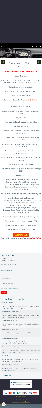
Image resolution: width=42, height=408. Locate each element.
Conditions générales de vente (21, 402)
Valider (4, 292)
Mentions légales (21, 396)
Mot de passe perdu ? (13, 288)
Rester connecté (7, 284)
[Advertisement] (21, 21)
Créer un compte (4, 288)
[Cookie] (4, 404)
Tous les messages (7, 375)
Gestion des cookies (21, 399)
